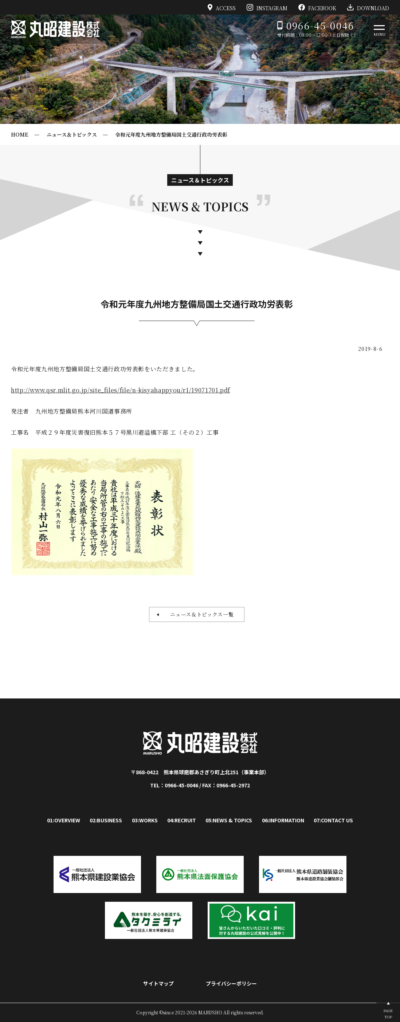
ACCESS (222, 7)
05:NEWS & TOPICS (228, 820)
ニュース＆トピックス (72, 134)
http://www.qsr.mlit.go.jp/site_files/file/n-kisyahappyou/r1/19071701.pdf (120, 390)
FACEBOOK (317, 7)
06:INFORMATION (283, 820)
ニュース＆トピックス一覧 (199, 614)
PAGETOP (388, 1013)
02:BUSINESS (106, 820)
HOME (19, 134)
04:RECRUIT (181, 820)
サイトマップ (158, 983)
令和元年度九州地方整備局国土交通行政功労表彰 (171, 134)
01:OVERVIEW (63, 820)
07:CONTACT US (333, 820)
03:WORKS (145, 820)
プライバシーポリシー (231, 983)
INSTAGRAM (267, 7)
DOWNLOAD (368, 7)
